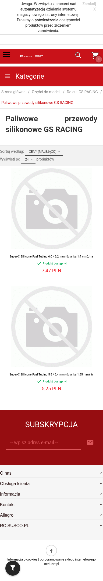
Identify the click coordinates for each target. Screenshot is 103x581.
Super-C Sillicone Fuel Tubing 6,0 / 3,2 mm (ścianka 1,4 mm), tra (51, 256)
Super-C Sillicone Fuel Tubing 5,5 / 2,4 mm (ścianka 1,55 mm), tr (51, 374)
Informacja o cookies (22, 559)
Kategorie (24, 76)
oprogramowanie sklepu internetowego (68, 559)
